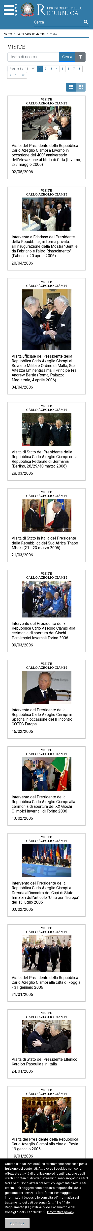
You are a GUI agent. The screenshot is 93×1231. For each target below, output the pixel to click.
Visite (53, 33)
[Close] (17, 1223)
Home (8, 33)
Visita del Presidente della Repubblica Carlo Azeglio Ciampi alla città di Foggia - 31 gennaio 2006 (46, 982)
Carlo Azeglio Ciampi (31, 33)
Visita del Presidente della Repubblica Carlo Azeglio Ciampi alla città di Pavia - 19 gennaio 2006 (46, 1144)
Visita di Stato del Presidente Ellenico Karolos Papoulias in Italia (44, 1061)
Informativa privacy (60, 1212)
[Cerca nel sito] (33, 57)
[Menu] (9, 10)
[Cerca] (58, 22)
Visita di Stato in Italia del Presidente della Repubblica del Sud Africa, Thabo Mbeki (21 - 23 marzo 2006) (45, 543)
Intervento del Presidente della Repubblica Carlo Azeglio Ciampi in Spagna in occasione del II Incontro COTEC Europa (42, 717)
